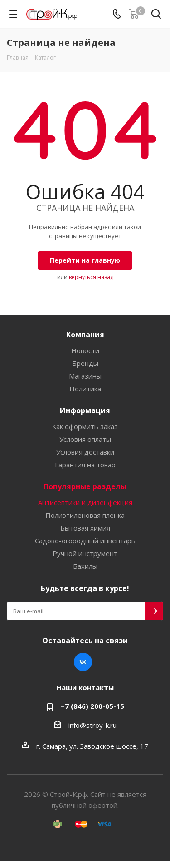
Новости (85, 350)
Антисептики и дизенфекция (85, 502)
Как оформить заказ (85, 426)
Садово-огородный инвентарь (85, 540)
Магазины (85, 375)
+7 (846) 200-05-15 (92, 706)
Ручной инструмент (85, 553)
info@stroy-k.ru (92, 725)
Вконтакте (83, 662)
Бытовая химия (85, 527)
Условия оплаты (85, 439)
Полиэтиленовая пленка (85, 515)
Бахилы (85, 566)
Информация (85, 410)
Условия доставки (85, 451)
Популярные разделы (85, 486)
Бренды (85, 363)
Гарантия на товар (85, 464)
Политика (85, 388)
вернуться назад (91, 277)
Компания (85, 335)
